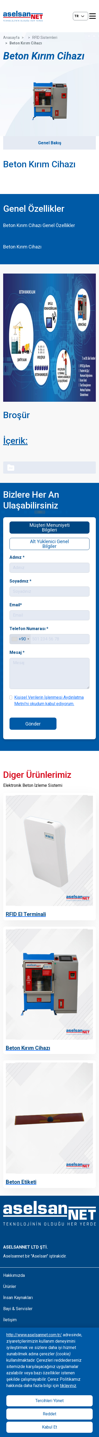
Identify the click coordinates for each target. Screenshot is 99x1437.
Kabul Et (49, 1427)
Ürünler (9, 1286)
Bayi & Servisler (17, 1308)
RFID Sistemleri (44, 37)
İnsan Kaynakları (18, 1297)
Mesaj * (18, 652)
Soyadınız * (21, 581)
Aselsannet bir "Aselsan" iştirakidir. (35, 1256)
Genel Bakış (49, 142)
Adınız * (18, 558)
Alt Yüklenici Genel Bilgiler (49, 543)
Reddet (49, 1413)
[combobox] (21, 639)
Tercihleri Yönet (49, 1400)
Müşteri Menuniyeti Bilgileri (49, 527)
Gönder (33, 723)
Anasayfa (11, 37)
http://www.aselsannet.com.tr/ (34, 1334)
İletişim (10, 1319)
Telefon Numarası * (29, 628)
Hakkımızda (14, 1275)
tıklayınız (68, 1385)
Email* (17, 605)
